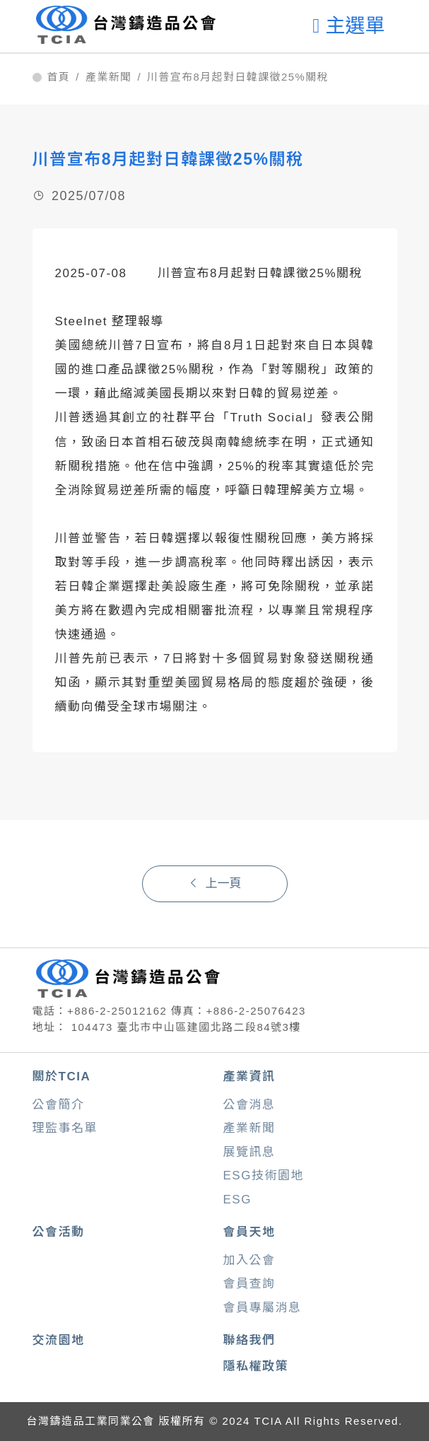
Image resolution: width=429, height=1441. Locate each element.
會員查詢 (249, 1283)
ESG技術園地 (263, 1175)
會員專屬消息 (262, 1307)
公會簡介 (59, 1105)
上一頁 (215, 883)
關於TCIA (62, 1076)
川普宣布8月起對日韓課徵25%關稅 (238, 77)
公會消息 (249, 1105)
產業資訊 (249, 1076)
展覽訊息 (249, 1152)
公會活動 (59, 1232)
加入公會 (249, 1260)
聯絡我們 (249, 1340)
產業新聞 (109, 77)
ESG (237, 1199)
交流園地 (59, 1340)
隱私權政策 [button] (256, 1366)
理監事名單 (65, 1128)
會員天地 (249, 1232)
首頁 (59, 77)
